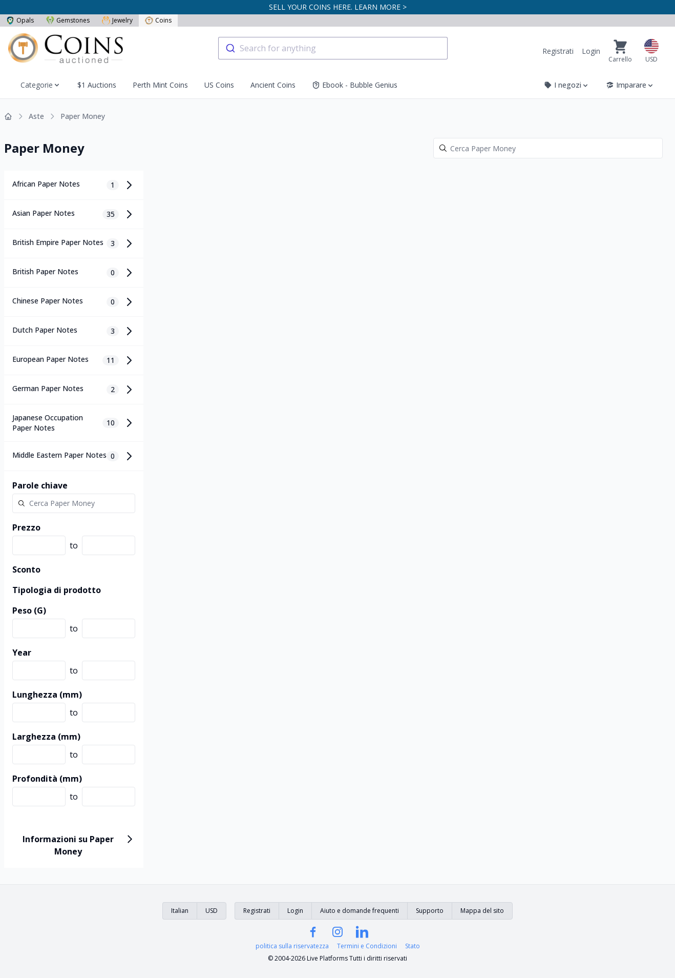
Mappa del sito (482, 910)
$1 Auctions (96, 85)
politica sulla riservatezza (292, 946)
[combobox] (333, 48)
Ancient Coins (273, 85)
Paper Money (82, 116)
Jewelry (117, 20)
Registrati (558, 51)
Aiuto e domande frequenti (359, 910)
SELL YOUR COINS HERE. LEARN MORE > (338, 7)
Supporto (430, 910)
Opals (20, 20)
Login (591, 51)
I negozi (566, 85)
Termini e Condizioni (367, 946)
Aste (36, 116)
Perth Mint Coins (160, 85)
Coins (158, 20)
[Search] (548, 148)
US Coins (219, 85)
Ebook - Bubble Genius (354, 85)
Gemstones (68, 20)
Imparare (630, 85)
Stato (412, 946)
